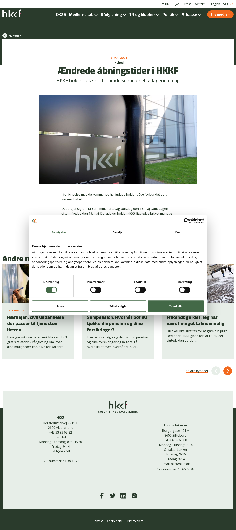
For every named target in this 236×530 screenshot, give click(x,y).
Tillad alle (175, 306)
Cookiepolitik (115, 521)
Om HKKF (166, 4)
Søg (228, 4)
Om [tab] (177, 232)
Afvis (60, 306)
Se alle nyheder (197, 371)
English (215, 4)
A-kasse (192, 14)
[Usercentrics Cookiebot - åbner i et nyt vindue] (186, 221)
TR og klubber (145, 14)
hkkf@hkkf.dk (60, 451)
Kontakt (199, 4)
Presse (187, 4)
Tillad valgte (118, 306)
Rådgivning (114, 14)
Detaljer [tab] (118, 232)
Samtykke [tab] (59, 232)
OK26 (61, 14)
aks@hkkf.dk (180, 464)
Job (177, 4)
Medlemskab (84, 14)
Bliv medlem (220, 14)
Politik (171, 14)
